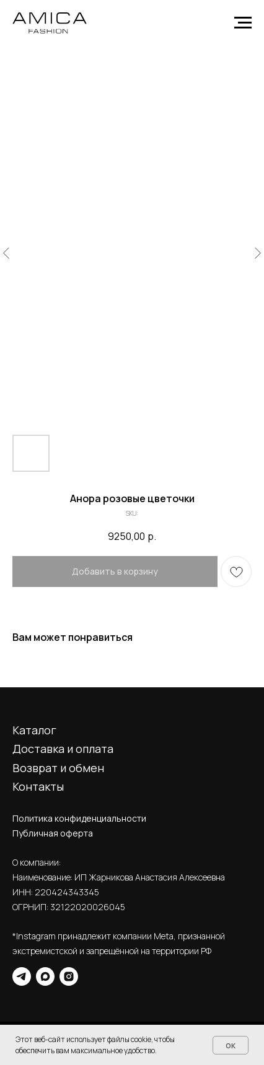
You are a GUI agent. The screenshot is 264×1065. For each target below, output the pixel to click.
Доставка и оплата (62, 748)
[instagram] (68, 976)
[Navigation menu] (243, 23)
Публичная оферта (52, 833)
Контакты (38, 786)
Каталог (34, 730)
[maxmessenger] (45, 976)
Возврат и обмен (58, 767)
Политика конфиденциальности (79, 818)
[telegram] (21, 976)
